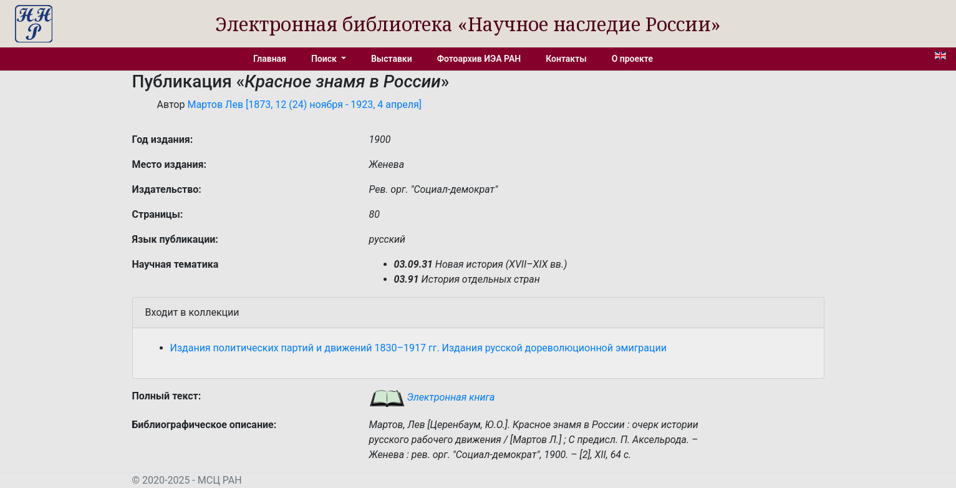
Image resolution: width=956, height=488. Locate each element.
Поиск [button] (325, 59)
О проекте (632, 59)
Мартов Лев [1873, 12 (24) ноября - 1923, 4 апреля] (304, 104)
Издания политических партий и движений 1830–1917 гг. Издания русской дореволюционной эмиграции (418, 348)
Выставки (391, 59)
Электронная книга (432, 397)
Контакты (566, 59)
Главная (269, 59)
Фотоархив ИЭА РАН (479, 59)
